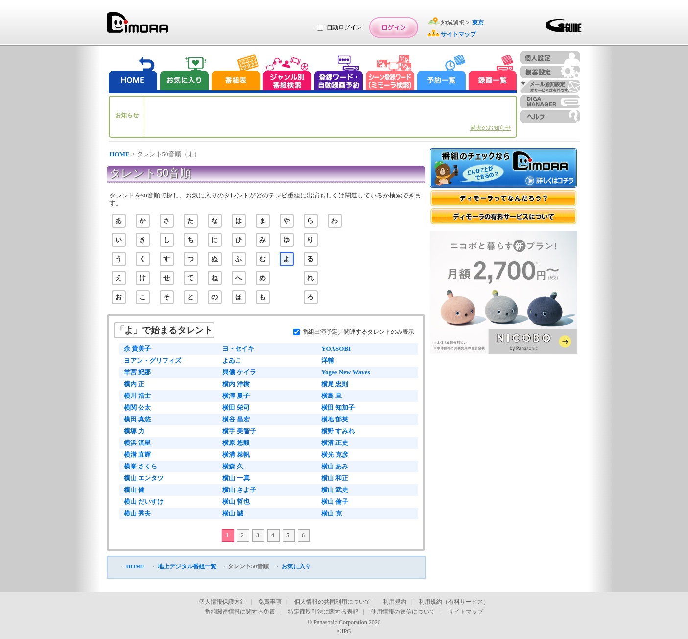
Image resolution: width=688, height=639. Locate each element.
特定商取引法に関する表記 (323, 611)
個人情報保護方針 (222, 601)
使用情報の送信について (403, 611)
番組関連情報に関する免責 (240, 611)
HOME (120, 154)
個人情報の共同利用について (332, 601)
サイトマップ (465, 611)
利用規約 (394, 601)
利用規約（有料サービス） (454, 601)
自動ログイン (344, 27)
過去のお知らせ (490, 127)
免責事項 (270, 601)
